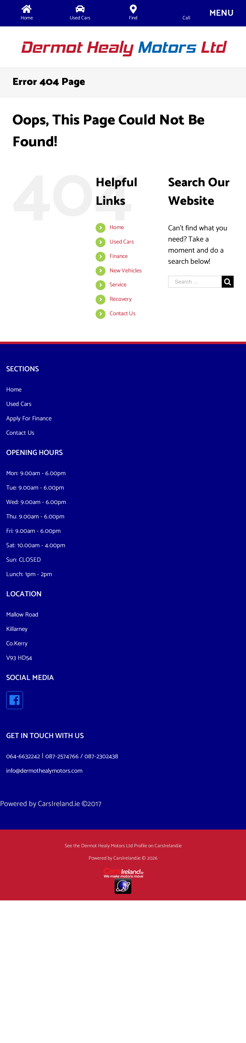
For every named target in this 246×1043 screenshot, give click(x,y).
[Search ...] (195, 282)
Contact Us (123, 314)
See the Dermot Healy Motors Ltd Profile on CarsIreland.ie (123, 846)
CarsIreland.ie (59, 804)
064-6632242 (23, 756)
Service (118, 285)
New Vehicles (126, 271)
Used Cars (122, 242)
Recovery (120, 299)
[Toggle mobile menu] (221, 13)
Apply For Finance (29, 418)
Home (117, 227)
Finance (119, 256)
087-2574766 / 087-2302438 (81, 756)
